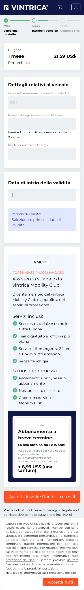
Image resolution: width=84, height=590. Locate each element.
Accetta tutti (60, 582)
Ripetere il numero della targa (28, 145)
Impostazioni (47, 568)
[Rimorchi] (27, 63)
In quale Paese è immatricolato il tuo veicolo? (38, 93)
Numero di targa (36, 115)
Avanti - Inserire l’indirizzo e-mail (42, 496)
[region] (42, 586)
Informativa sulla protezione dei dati (50, 572)
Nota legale (14, 572)
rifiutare (72, 560)
